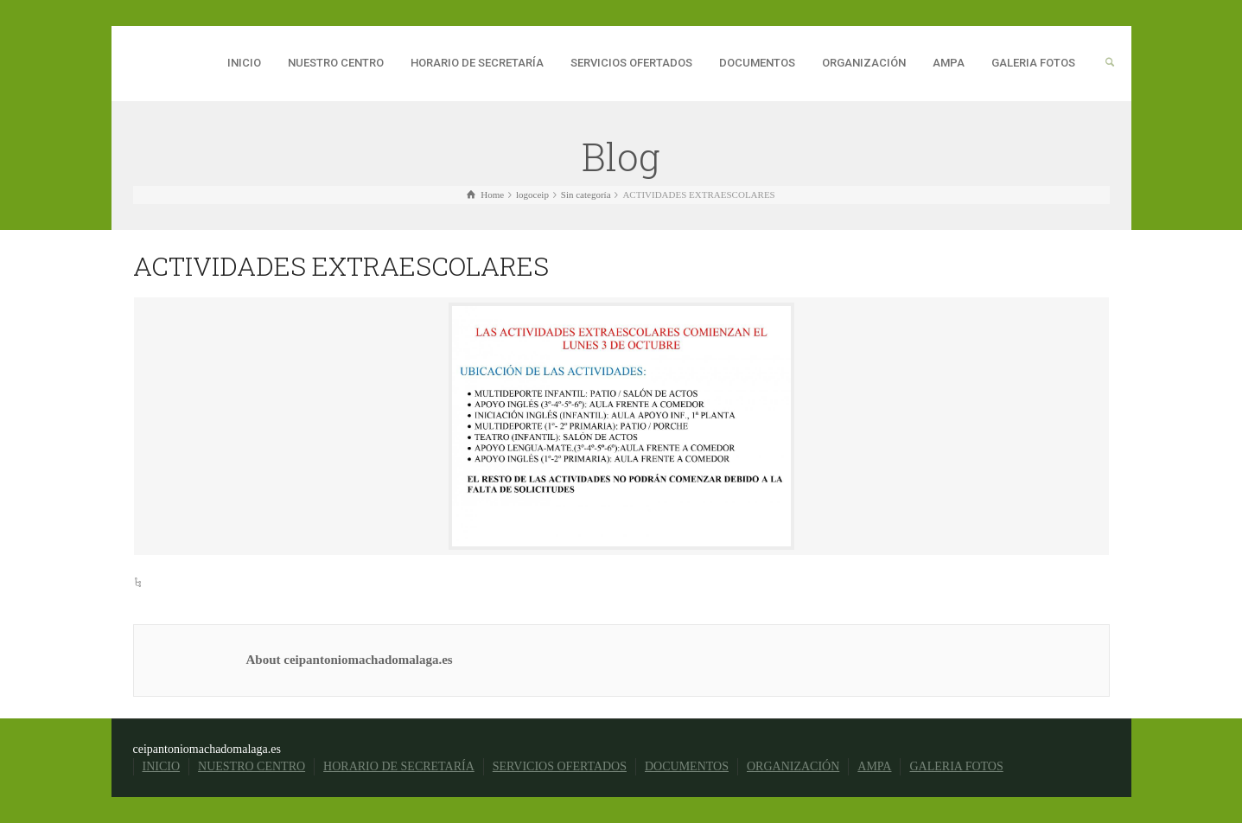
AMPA (949, 62)
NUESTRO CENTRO (336, 62)
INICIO (244, 62)
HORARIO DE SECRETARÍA (477, 62)
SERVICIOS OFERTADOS (631, 62)
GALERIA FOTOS (1033, 62)
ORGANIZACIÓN (864, 62)
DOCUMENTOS (757, 62)
